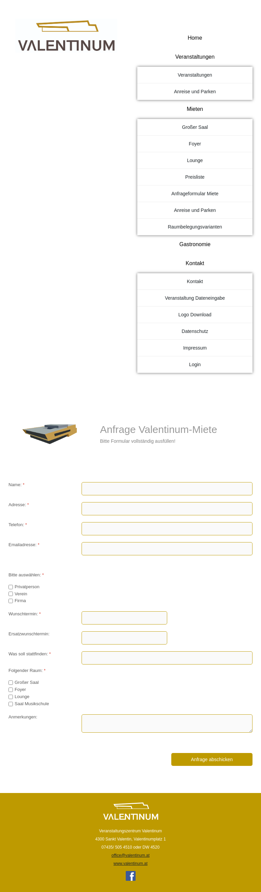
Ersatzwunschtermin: (29, 633)
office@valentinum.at (130, 855)
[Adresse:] (167, 508)
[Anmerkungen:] (167, 723)
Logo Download (194, 314)
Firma (20, 600)
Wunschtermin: (24, 613)
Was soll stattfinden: (29, 653)
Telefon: (17, 524)
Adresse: (18, 504)
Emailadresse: (23, 544)
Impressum (195, 348)
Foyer (195, 143)
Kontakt (195, 263)
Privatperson (27, 586)
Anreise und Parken (195, 91)
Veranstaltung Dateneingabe (195, 298)
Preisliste (195, 177)
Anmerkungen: (22, 716)
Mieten (195, 109)
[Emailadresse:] (167, 548)
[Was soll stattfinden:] (167, 658)
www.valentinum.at (130, 863)
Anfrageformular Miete (195, 193)
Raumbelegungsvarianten (195, 227)
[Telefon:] (167, 528)
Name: (16, 484)
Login (195, 364)
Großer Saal (195, 127)
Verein (21, 593)
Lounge (195, 160)
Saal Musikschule (32, 703)
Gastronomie (195, 244)
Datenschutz (195, 331)
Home (195, 38)
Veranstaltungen (195, 57)
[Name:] (167, 488)
